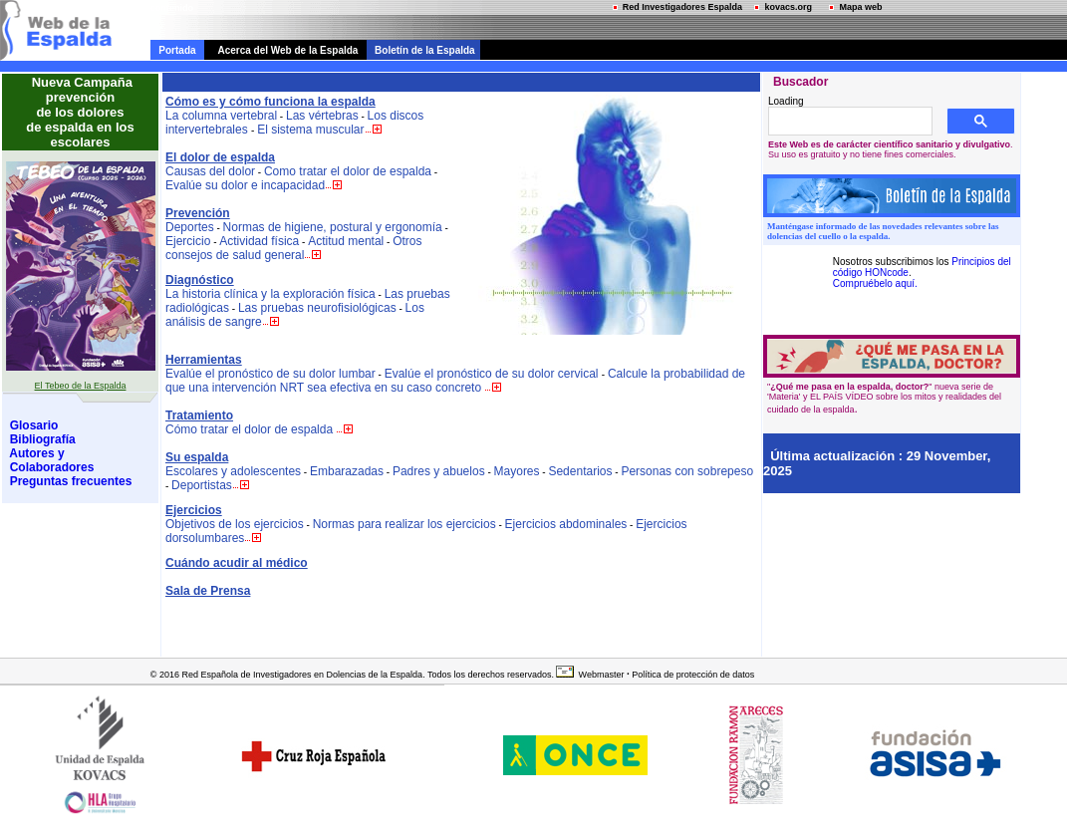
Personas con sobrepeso (687, 471)
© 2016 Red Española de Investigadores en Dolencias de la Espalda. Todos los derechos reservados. (352, 675)
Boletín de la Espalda (421, 50)
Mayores (517, 471)
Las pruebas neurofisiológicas (317, 308)
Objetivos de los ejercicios (234, 524)
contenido (171, 8)
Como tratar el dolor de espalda (347, 171)
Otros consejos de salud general (293, 248)
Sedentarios (580, 471)
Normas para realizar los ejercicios (404, 524)
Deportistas (201, 485)
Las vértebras (322, 116)
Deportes (189, 227)
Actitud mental (346, 241)
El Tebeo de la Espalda (81, 386)
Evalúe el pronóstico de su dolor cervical (493, 374)
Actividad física (259, 241)
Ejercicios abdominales (566, 524)
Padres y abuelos (439, 471)
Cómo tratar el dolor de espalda (249, 429)
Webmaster (601, 675)
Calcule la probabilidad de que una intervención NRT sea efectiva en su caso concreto (455, 381)
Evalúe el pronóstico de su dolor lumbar (270, 374)
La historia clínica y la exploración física (270, 294)
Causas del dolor (210, 171)
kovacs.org (780, 7)
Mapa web (853, 7)
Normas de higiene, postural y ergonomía (332, 227)
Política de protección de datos (692, 675)
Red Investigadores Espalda (675, 7)
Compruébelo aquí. (875, 283)
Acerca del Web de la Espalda (283, 50)
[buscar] (848, 122)
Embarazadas (347, 471)
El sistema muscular (320, 130)
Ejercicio (187, 241)
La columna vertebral (221, 116)
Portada (177, 50)
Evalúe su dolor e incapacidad (245, 185)
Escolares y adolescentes (233, 471)
